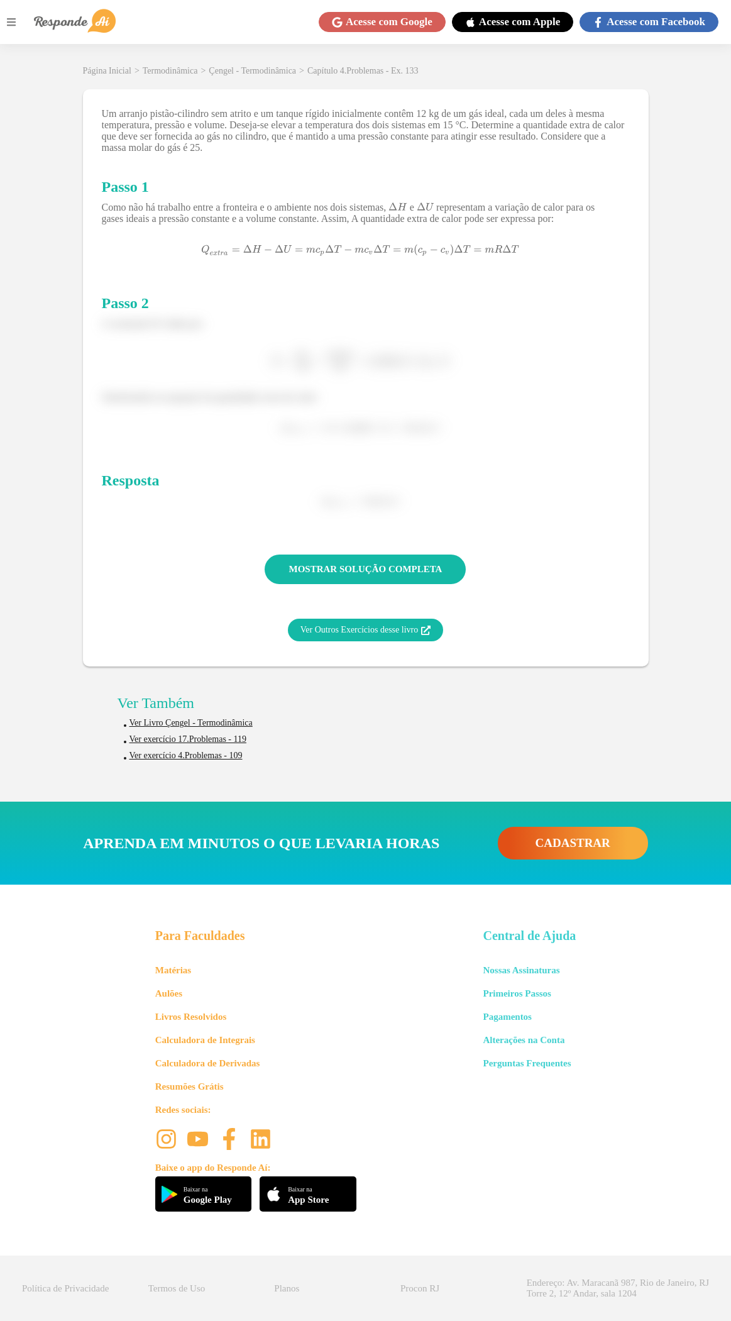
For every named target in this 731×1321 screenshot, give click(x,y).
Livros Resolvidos (191, 1017)
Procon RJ (419, 1288)
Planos (286, 1288)
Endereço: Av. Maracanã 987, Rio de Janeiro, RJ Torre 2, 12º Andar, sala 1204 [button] (618, 1288)
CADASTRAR (573, 842)
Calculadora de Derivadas (207, 1063)
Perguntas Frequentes (527, 1063)
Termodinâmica (170, 70)
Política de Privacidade (65, 1288)
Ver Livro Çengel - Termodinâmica (191, 722)
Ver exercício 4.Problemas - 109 (186, 755)
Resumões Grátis (189, 1086)
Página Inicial (107, 70)
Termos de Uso (177, 1288)
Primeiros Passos (517, 993)
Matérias (173, 970)
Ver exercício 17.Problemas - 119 (187, 739)
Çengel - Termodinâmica (252, 70)
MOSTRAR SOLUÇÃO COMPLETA (365, 569)
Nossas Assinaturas (521, 970)
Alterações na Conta (523, 1040)
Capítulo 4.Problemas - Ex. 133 (363, 70)
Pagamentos (507, 1017)
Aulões (168, 993)
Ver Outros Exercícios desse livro (365, 630)
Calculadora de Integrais (205, 1040)
